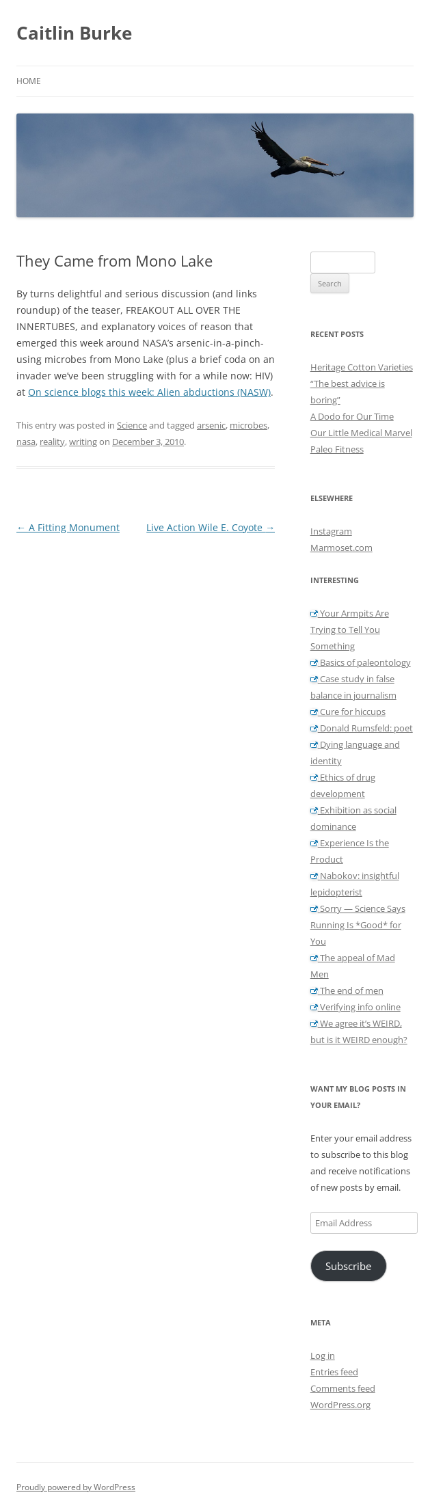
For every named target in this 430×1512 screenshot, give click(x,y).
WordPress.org (340, 1405)
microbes (248, 425)
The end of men (347, 990)
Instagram (331, 531)
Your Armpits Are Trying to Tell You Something (349, 629)
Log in (322, 1355)
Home (28, 81)
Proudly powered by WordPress (75, 1487)
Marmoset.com (341, 547)
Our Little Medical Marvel (361, 433)
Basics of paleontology (360, 662)
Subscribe (348, 1266)
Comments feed (342, 1388)
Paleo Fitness (337, 449)
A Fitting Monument (68, 527)
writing (83, 441)
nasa (26, 441)
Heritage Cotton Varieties (361, 367)
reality (52, 441)
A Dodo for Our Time (352, 416)
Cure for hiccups (348, 711)
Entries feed (334, 1372)
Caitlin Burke (74, 33)
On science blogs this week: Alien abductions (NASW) (149, 392)
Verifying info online (355, 1007)
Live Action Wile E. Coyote (210, 527)
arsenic (211, 425)
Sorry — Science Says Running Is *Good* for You (357, 924)
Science (132, 425)
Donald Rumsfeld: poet (361, 728)
